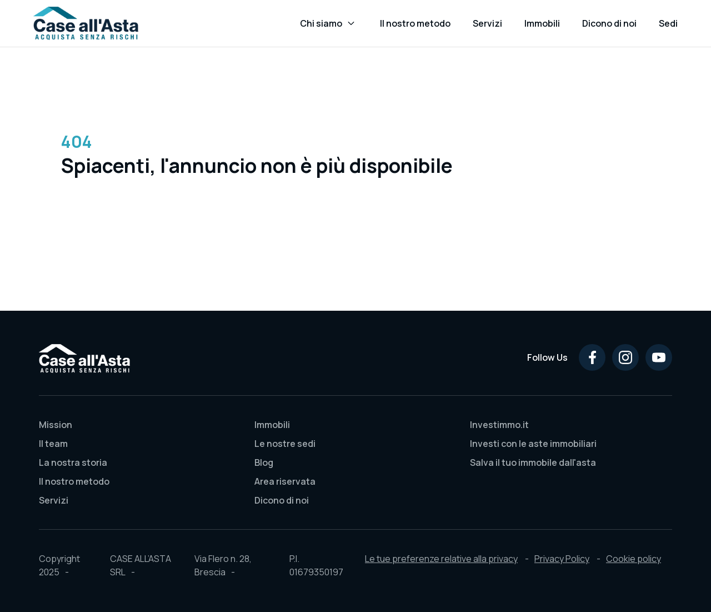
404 (76, 141)
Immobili (272, 425)
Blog (263, 462)
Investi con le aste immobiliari (533, 443)
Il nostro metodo (74, 481)
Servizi (53, 500)
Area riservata (285, 481)
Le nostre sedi (285, 443)
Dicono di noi (281, 500)
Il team (53, 443)
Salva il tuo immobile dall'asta (533, 462)
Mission (55, 425)
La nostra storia (73, 462)
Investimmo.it (499, 425)
